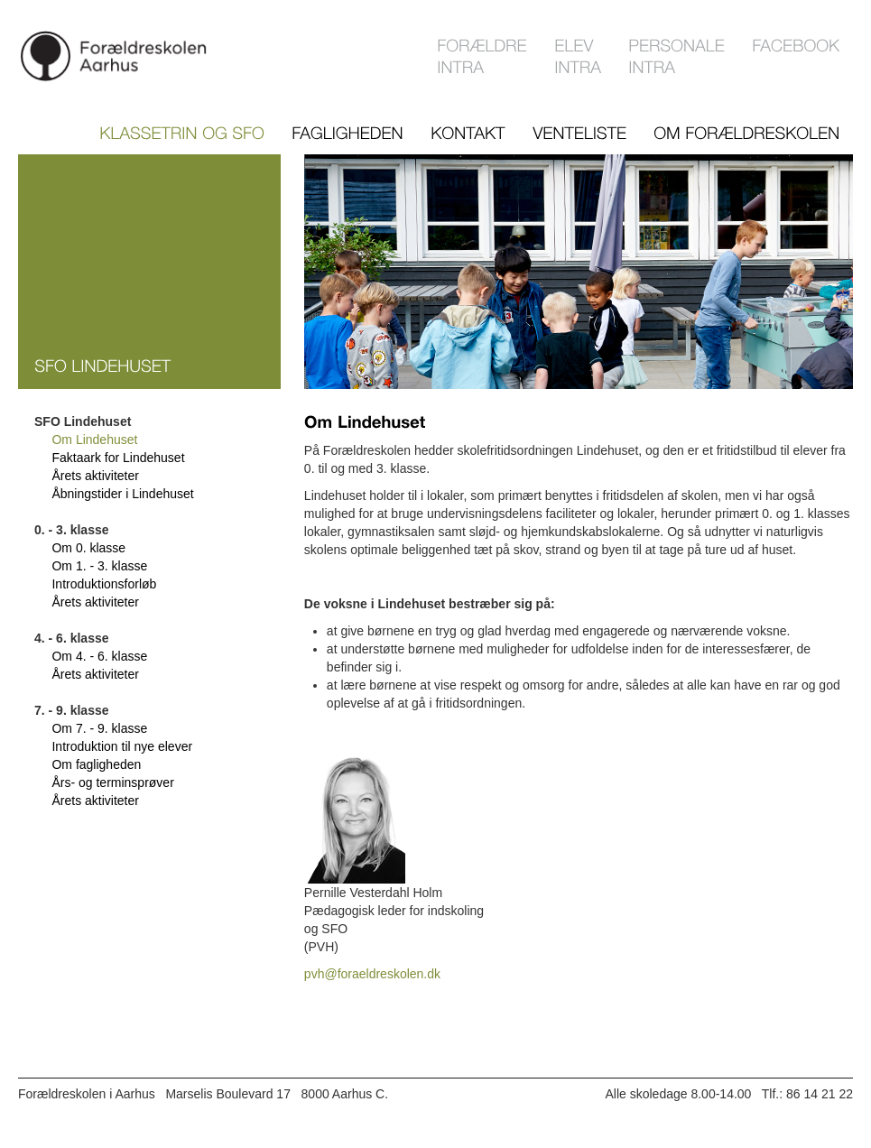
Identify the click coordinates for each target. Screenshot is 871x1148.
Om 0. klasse (88, 548)
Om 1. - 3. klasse (99, 566)
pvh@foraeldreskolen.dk (372, 974)
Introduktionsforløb (103, 584)
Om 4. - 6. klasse (99, 656)
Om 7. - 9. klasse (99, 728)
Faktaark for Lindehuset (117, 457)
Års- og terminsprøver (112, 782)
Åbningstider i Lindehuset (122, 493)
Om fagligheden (96, 764)
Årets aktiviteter (94, 475)
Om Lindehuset (94, 439)
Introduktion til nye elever (121, 746)
